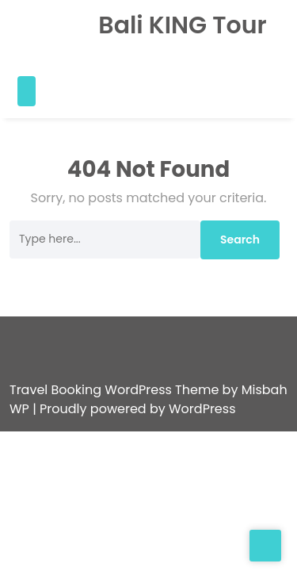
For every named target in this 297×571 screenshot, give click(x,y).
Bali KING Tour (173, 25)
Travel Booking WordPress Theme (116, 371)
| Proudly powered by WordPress (133, 390)
